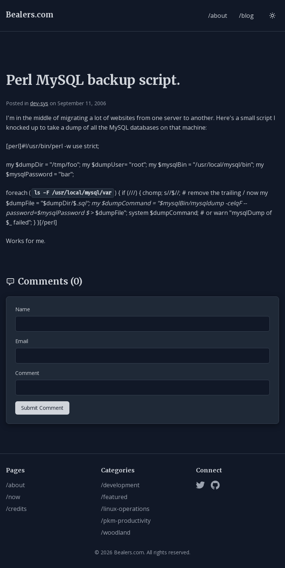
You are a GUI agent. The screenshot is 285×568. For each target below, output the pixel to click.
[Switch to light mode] (272, 15)
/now (13, 497)
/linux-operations (125, 509)
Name (22, 309)
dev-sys (39, 103)
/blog (246, 15)
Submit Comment (42, 407)
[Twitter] (200, 485)
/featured (114, 497)
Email (21, 341)
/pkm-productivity (126, 520)
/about (217, 15)
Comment (27, 372)
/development (120, 485)
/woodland (115, 532)
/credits (16, 509)
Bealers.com (29, 14)
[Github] (215, 485)
